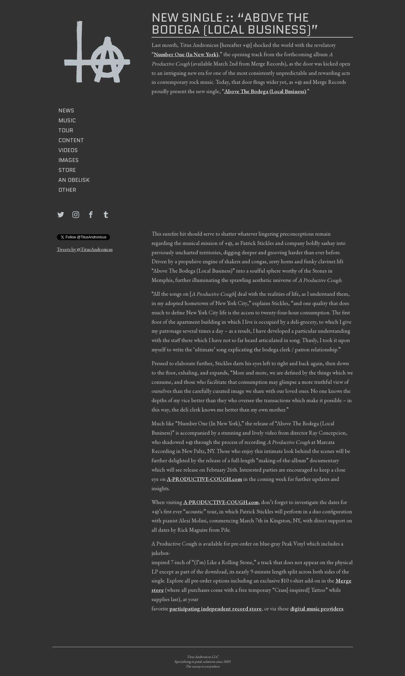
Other (67, 190)
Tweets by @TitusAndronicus (85, 249)
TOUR (65, 130)
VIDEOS (68, 150)
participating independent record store (216, 608)
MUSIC (67, 120)
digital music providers (316, 608)
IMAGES (68, 160)
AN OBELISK (74, 180)
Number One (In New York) (186, 54)
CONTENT (71, 140)
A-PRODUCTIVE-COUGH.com (204, 479)
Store (67, 170)
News (66, 111)
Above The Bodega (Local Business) (265, 91)
